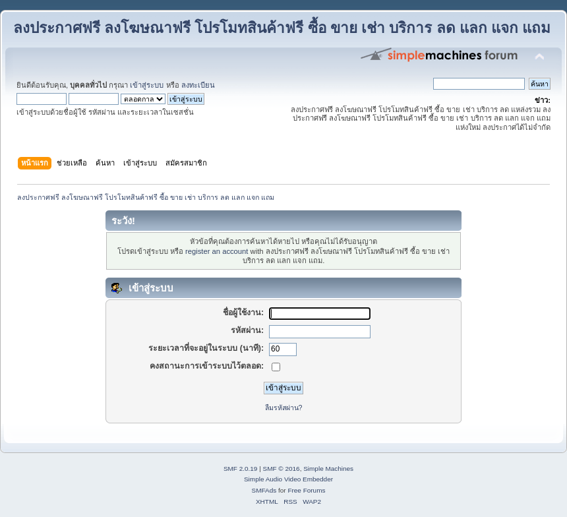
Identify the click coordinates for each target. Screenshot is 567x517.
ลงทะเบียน (198, 85)
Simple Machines (328, 468)
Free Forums (306, 490)
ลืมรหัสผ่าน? (284, 407)
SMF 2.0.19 (241, 468)
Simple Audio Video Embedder (288, 479)
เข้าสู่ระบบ (147, 85)
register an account (216, 251)
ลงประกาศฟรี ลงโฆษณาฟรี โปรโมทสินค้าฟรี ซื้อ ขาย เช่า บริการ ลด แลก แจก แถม (282, 28)
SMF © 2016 (281, 468)
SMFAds (264, 490)
